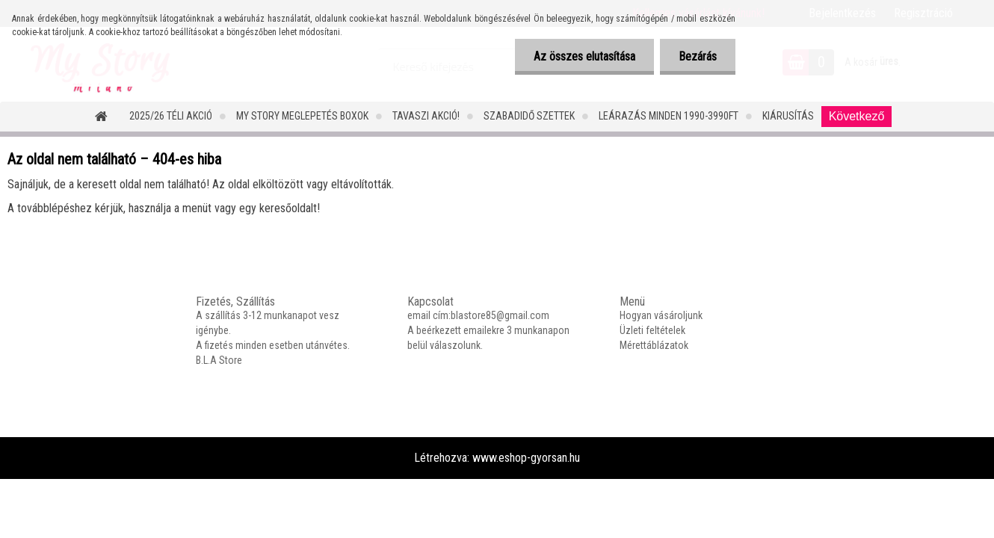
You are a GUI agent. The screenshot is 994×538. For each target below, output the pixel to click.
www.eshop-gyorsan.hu (526, 458)
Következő (857, 116)
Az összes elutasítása (584, 56)
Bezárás (698, 56)
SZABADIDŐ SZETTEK (529, 116)
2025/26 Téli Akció (170, 116)
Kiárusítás (788, 116)
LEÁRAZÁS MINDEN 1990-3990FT (668, 116)
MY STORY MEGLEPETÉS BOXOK (302, 116)
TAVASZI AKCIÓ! (426, 116)
